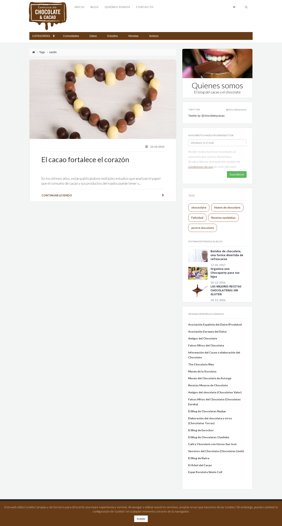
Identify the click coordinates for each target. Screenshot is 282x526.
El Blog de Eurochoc (201, 430)
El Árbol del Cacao (200, 465)
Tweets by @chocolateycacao (206, 115)
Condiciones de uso (200, 166)
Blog (94, 7)
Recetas (133, 36)
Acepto (141, 518)
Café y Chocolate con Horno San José (212, 444)
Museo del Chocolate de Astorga (209, 378)
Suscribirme (237, 174)
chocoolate (198, 207)
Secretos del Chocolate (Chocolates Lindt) (216, 451)
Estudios (113, 36)
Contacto (145, 7)
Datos (94, 36)
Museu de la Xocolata (202, 371)
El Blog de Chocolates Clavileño (208, 437)
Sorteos (153, 36)
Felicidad (197, 217)
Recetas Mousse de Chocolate (208, 385)
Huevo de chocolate (227, 207)
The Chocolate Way (201, 364)
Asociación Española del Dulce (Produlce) (215, 324)
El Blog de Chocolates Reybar (207, 411)
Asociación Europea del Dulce (207, 331)
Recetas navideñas (223, 217)
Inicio (80, 7)
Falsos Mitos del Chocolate (206, 345)
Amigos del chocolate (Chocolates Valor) (215, 392)
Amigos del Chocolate (202, 338)
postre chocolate (202, 227)
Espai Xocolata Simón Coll (205, 472)
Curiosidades (71, 36)
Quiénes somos (117, 7)
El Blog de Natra (198, 458)
